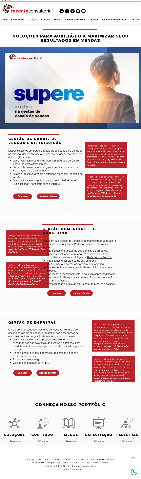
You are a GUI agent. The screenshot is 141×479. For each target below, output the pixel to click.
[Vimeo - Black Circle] (78, 11)
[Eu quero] (22, 196)
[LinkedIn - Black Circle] (61, 11)
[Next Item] (136, 88)
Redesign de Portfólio (99, 257)
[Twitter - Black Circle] (72, 11)
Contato (104, 462)
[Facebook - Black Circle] (67, 11)
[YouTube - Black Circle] (83, 11)
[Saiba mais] (14, 441)
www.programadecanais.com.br (14, 136)
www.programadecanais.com (69, 223)
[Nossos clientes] (48, 196)
